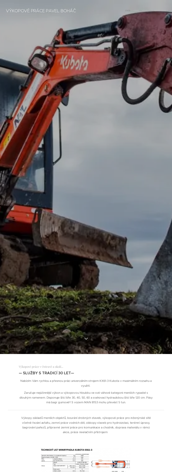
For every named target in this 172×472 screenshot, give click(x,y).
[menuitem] (156, 11)
